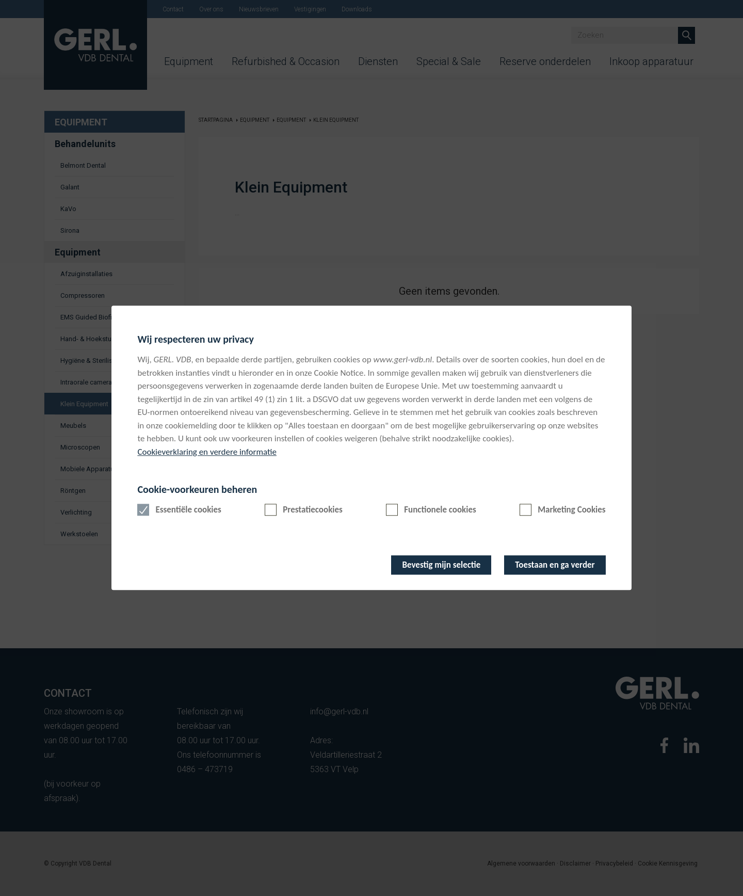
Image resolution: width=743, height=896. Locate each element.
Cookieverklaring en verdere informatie (207, 451)
